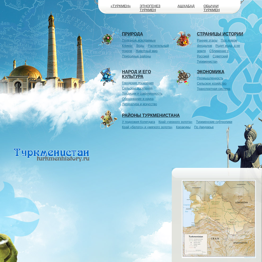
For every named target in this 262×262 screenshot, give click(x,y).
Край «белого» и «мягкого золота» (147, 127)
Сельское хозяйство (212, 83)
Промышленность (210, 78)
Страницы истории (220, 34)
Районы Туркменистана (151, 115)
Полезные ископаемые (139, 40)
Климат (127, 46)
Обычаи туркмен (212, 8)
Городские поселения (137, 83)
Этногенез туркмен (150, 8)
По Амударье (204, 127)
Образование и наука (137, 99)
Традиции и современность (142, 93)
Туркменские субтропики (214, 122)
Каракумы (183, 127)
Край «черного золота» (175, 122)
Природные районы (136, 56)
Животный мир (147, 51)
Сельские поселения (137, 88)
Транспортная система (214, 89)
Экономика (210, 72)
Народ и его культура (136, 74)
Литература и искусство (139, 104)
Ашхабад (186, 6)
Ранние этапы (207, 40)
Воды (140, 46)
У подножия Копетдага (138, 122)
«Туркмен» (121, 6)
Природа (132, 34)
